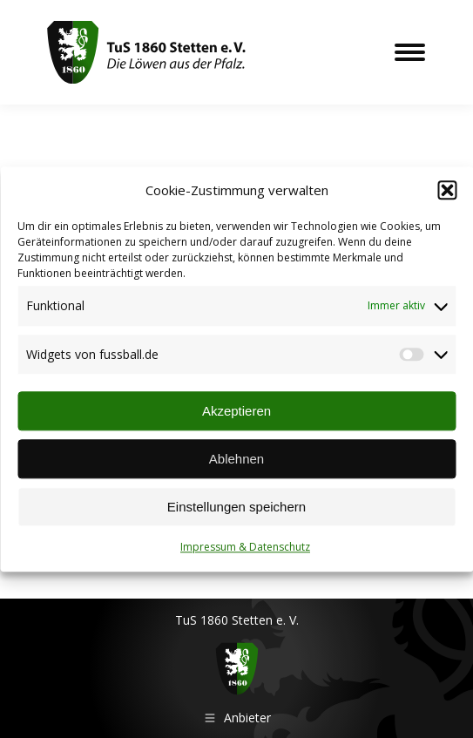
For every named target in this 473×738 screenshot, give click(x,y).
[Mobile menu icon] (410, 52)
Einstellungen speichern (236, 506)
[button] (447, 191)
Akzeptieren (236, 410)
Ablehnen (236, 458)
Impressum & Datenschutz (245, 547)
